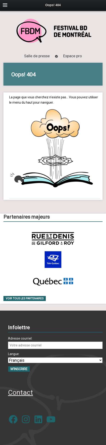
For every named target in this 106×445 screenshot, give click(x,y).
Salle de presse (37, 56)
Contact (20, 392)
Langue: (13, 354)
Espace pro (72, 56)
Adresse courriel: (20, 338)
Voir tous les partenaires (24, 298)
